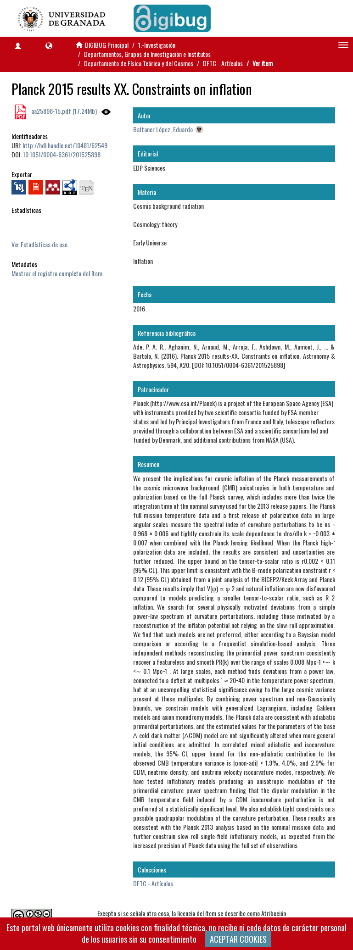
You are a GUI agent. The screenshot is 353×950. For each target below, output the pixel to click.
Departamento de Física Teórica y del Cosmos (138, 63)
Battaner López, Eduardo (163, 129)
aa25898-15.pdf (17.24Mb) (63, 111)
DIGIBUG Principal (107, 45)
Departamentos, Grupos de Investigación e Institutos (147, 54)
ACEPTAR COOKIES (238, 939)
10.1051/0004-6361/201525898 (62, 154)
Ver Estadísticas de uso (39, 244)
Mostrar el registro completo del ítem (56, 273)
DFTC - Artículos (223, 63)
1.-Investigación (156, 45)
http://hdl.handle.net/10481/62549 (64, 145)
